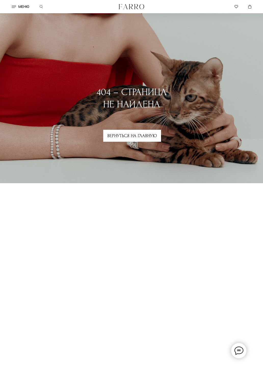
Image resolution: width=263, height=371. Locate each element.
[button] (14, 7)
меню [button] (23, 6)
